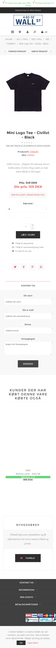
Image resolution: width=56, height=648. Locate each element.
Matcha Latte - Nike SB (28, 473)
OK (21, 643)
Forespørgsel (28, 339)
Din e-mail (28, 310)
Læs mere (33, 642)
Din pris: (21, 187)
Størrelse (28, 203)
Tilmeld (30, 558)
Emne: (28, 324)
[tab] (28, 285)
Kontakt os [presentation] (28, 285)
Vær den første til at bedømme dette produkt (28, 145)
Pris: (22, 182)
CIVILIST (34, 151)
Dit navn (28, 295)
